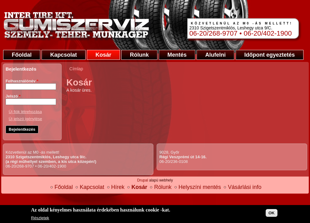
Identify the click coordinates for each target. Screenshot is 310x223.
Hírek (118, 187)
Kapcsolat (63, 55)
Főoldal (22, 55)
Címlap (76, 68)
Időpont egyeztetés (269, 55)
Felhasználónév (22, 81)
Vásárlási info (244, 187)
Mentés (177, 55)
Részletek (40, 218)
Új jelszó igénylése (25, 118)
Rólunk (139, 55)
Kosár (103, 55)
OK (271, 213)
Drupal (142, 180)
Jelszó (13, 96)
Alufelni (215, 55)
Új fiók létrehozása (25, 111)
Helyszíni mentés (200, 187)
